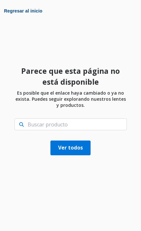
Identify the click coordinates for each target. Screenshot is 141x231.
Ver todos (70, 147)
